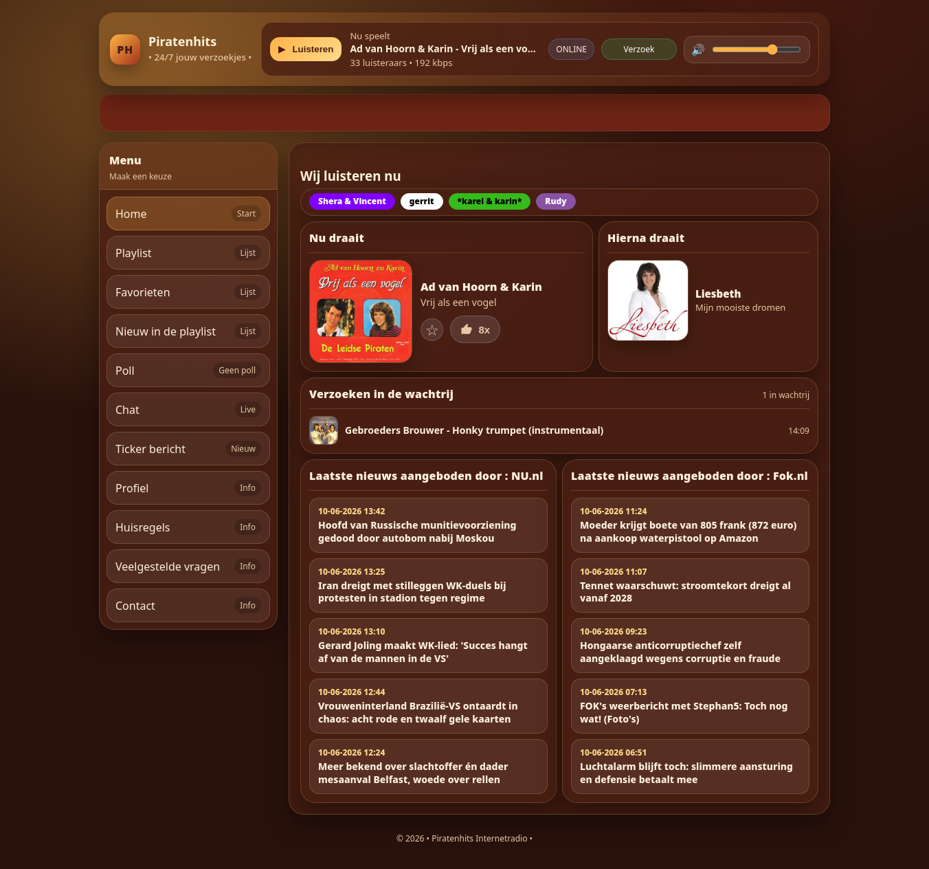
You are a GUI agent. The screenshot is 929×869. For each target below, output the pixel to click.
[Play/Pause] (306, 49)
